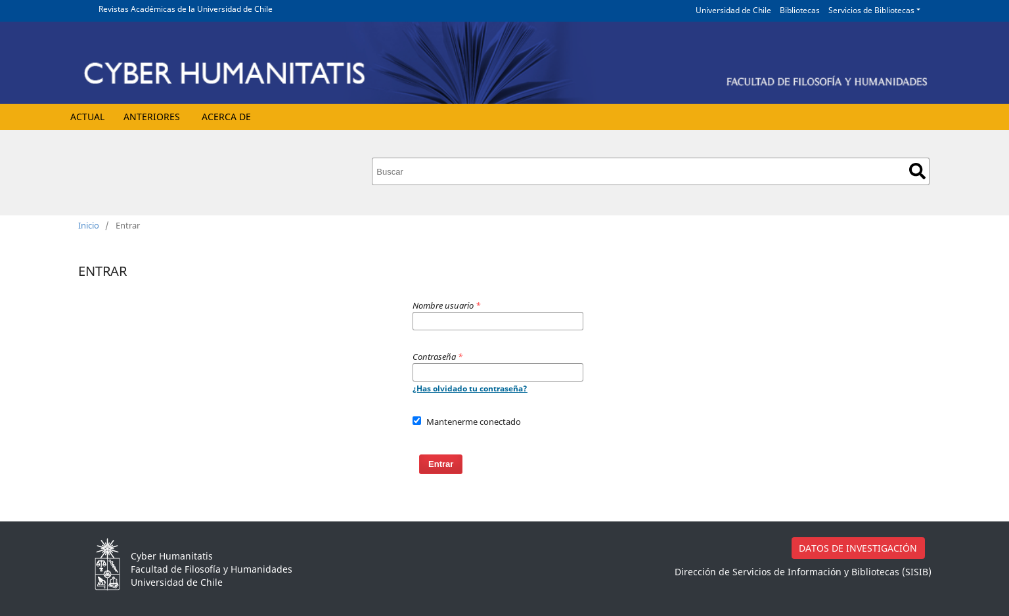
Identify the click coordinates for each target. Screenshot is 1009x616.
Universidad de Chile (733, 10)
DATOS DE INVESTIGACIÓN (858, 548)
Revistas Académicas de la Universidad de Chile (186, 8)
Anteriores (151, 116)
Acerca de (226, 116)
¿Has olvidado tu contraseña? (470, 388)
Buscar (917, 171)
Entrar (440, 464)
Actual (87, 116)
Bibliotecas (800, 10)
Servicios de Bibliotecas (871, 10)
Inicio (88, 225)
